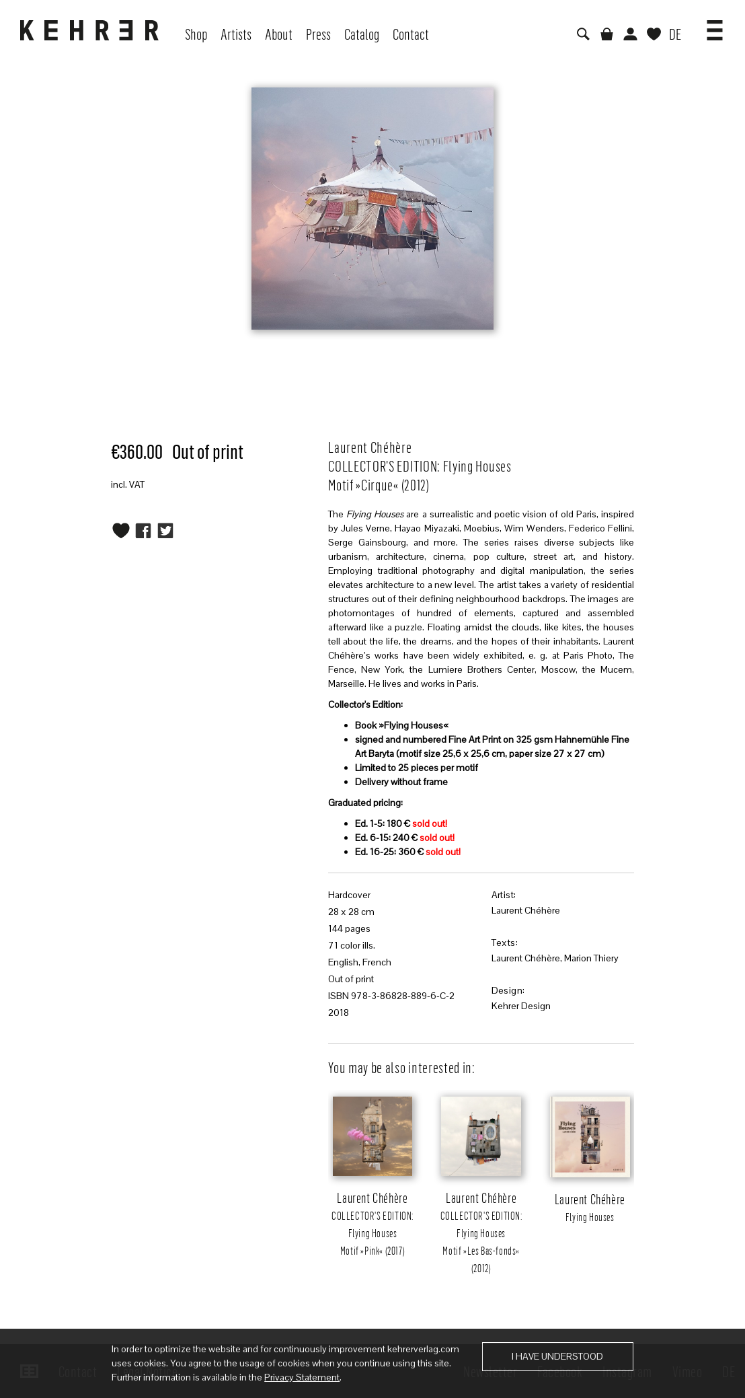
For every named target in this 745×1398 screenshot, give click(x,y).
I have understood (557, 1356)
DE (675, 33)
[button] (714, 25)
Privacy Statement (302, 1377)
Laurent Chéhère (526, 910)
